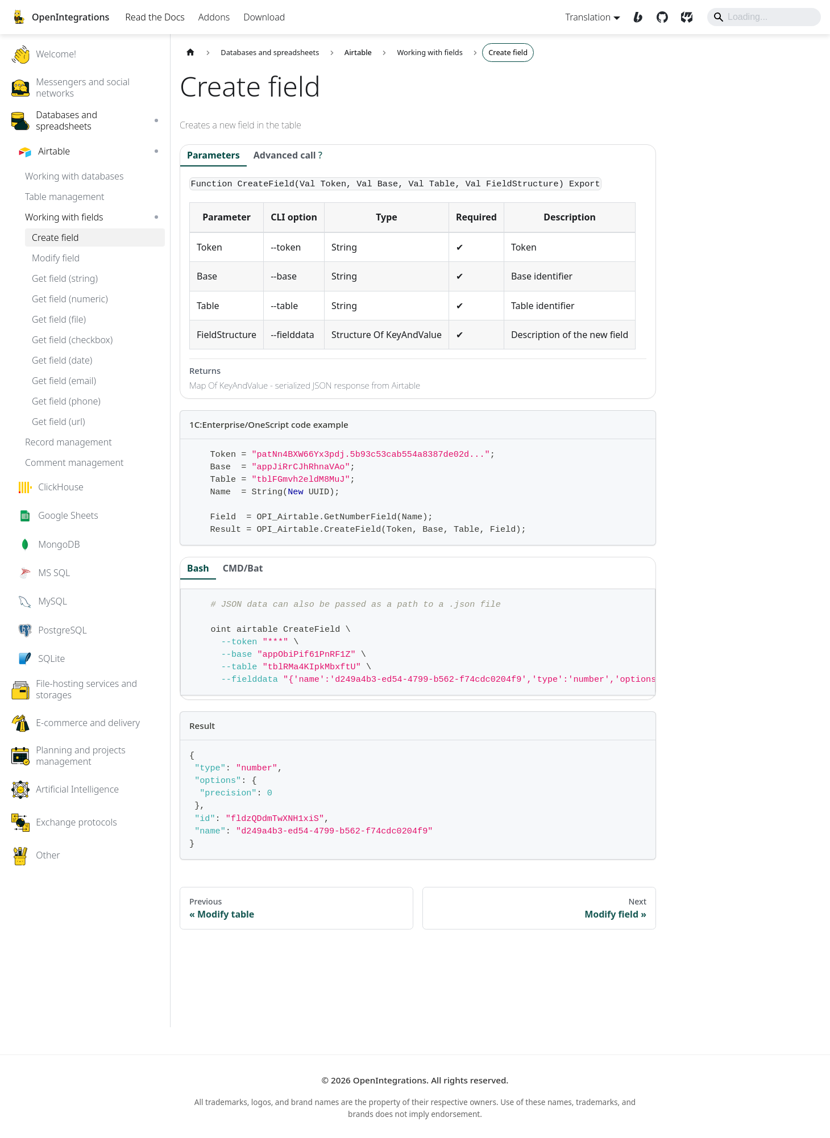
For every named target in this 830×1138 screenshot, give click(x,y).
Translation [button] (576, 28)
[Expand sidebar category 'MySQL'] (179, 627)
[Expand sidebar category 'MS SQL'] (179, 599)
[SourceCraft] (676, 28)
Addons (226, 28)
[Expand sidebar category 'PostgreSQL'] (179, 656)
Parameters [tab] (236, 181)
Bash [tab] (221, 624)
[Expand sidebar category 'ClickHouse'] (179, 513)
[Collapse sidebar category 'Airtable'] (179, 177)
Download (276, 28)
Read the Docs (167, 28)
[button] (108, 113)
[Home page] (214, 78)
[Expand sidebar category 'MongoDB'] (179, 570)
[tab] (311, 182)
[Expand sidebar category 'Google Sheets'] (179, 541)
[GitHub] (652, 28)
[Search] (752, 28)
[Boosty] (627, 28)
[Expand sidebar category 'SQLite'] (179, 685)
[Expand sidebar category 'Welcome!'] (179, 80)
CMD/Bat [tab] (266, 624)
